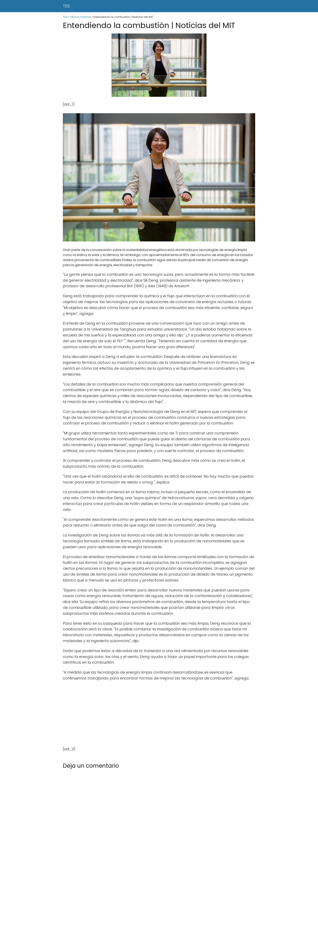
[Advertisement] (159, 713)
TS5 (66, 6)
